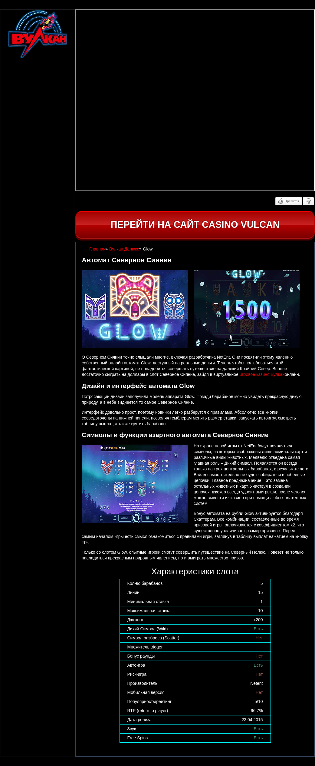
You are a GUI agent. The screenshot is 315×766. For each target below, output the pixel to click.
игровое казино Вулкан (262, 374)
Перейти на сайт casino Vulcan (194, 224)
